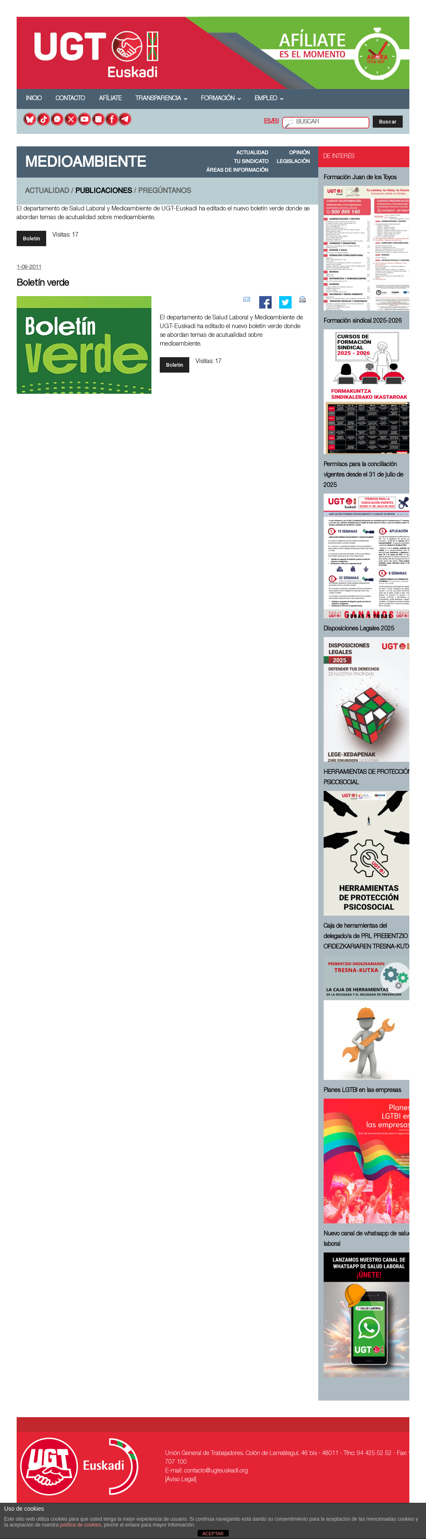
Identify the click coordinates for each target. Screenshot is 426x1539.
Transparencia (162, 99)
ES (267, 122)
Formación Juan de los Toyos (360, 178)
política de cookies (80, 1525)
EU (275, 122)
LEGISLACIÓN (293, 161)
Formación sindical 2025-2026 (363, 321)
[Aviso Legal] (180, 1480)
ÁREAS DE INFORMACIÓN (237, 170)
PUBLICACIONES (103, 191)
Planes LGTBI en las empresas (362, 1091)
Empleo (269, 99)
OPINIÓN (299, 153)
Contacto (70, 99)
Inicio (34, 99)
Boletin (31, 238)
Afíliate (110, 99)
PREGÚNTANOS (164, 191)
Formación (221, 99)
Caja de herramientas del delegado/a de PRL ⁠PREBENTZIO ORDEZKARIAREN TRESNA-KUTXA (369, 937)
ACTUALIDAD (252, 153)
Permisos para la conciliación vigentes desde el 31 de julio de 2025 (363, 475)
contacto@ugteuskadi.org (216, 1471)
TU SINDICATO (251, 161)
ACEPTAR (212, 1533)
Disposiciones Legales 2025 (359, 629)
